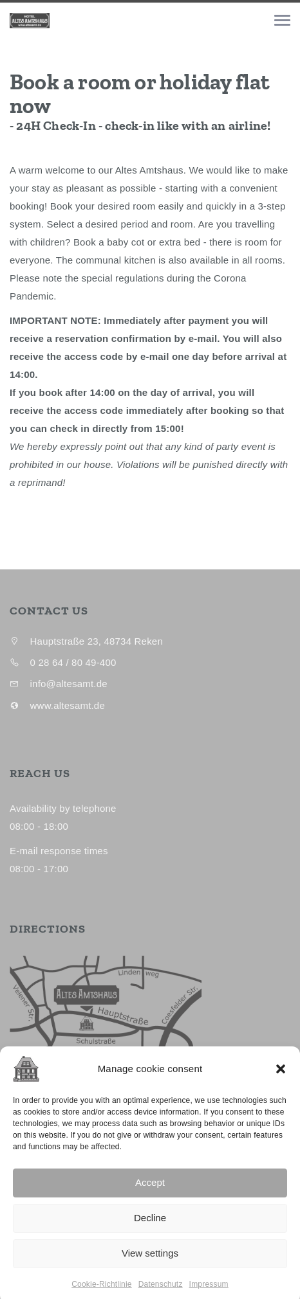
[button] (280, 1081)
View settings (150, 1265)
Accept (150, 1194)
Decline (150, 1229)
